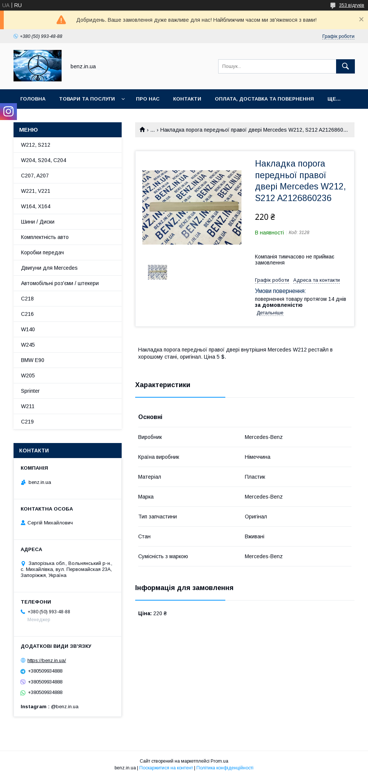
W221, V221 (35, 191)
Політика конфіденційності (224, 767)
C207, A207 (35, 176)
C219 (27, 422)
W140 (28, 329)
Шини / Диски (37, 222)
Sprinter (30, 391)
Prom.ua (219, 761)
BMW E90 (32, 360)
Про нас (148, 99)
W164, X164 (35, 206)
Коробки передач (42, 252)
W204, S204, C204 (43, 160)
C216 (27, 314)
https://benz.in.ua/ (46, 660)
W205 (28, 375)
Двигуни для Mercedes (49, 268)
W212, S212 (35, 145)
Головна (32, 99)
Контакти (187, 99)
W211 (28, 406)
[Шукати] (345, 66)
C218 (27, 299)
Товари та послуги (87, 99)
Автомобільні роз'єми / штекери (60, 283)
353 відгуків (351, 5)
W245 (28, 345)
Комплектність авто (45, 237)
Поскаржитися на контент (166, 767)
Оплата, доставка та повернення (264, 99)
